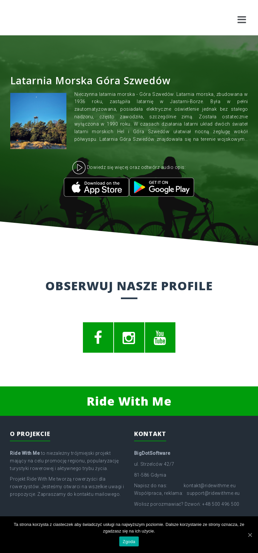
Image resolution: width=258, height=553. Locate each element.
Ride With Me (129, 401)
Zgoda (129, 541)
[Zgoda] (249, 535)
